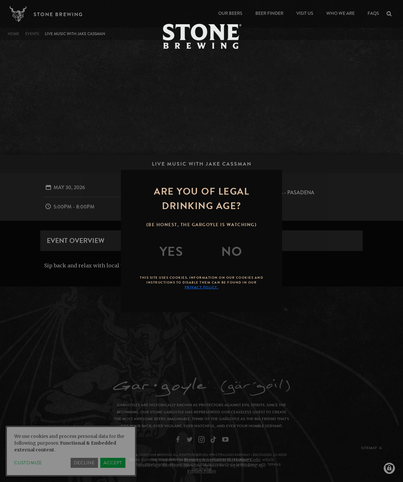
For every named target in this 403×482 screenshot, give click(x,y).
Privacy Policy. (202, 287)
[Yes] (171, 251)
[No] (232, 251)
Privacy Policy (201, 471)
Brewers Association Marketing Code (222, 459)
